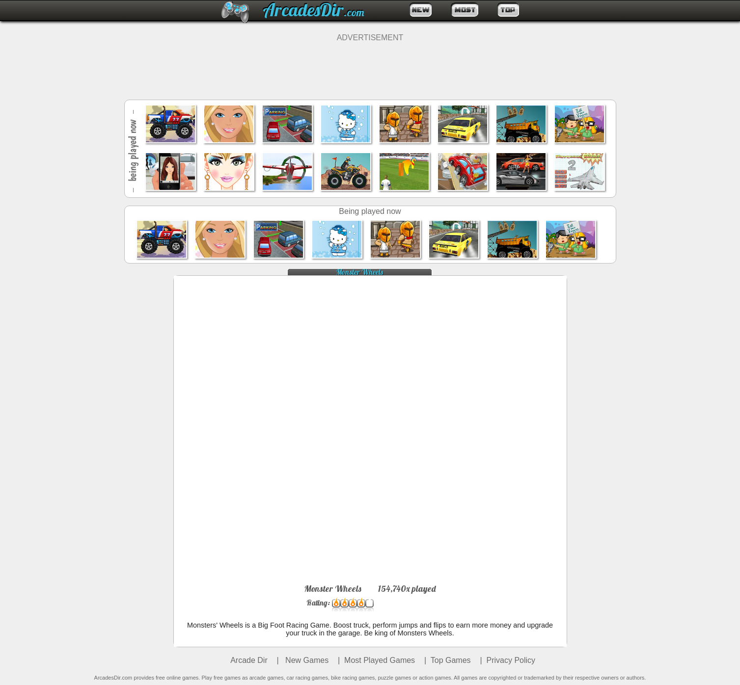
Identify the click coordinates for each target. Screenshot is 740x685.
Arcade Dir (249, 660)
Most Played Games (379, 660)
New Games (306, 660)
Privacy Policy (511, 660)
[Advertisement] (370, 64)
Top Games (451, 660)
